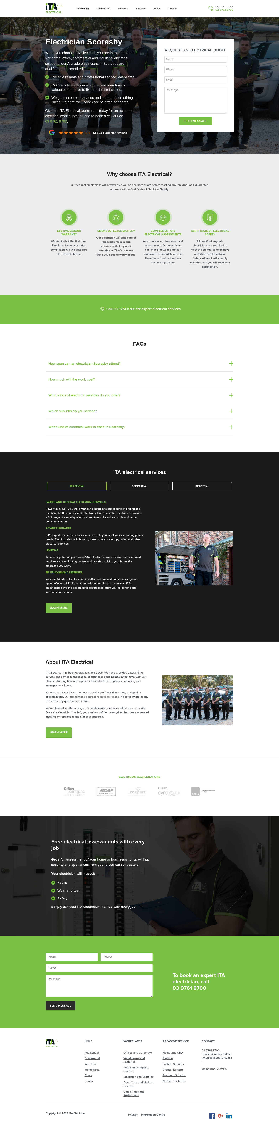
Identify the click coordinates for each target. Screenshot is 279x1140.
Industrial (202, 486)
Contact (89, 1081)
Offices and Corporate (137, 1052)
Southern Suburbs (174, 1075)
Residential (77, 486)
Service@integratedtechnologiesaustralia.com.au (217, 1057)
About (88, 1075)
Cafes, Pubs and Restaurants (133, 1093)
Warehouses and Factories (134, 1060)
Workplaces (92, 1070)
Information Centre (153, 1115)
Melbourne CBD (173, 1052)
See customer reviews (110, 132)
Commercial (139, 486)
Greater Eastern (173, 1070)
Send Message (60, 1005)
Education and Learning (138, 1077)
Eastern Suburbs (173, 1064)
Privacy (133, 1115)
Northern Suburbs (174, 1081)
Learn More (58, 607)
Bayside (168, 1058)
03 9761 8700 (224, 10)
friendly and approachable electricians (94, 697)
